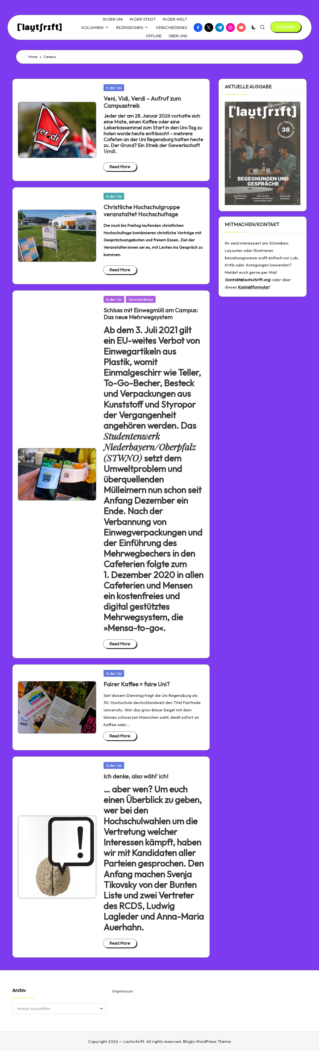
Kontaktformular (253, 287)
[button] (285, 27)
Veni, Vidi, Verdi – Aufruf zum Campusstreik (142, 102)
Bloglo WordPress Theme (207, 1041)
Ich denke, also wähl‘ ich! (136, 776)
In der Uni (114, 87)
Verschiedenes (140, 299)
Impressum (122, 991)
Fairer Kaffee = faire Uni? (137, 684)
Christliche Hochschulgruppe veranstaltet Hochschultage (142, 210)
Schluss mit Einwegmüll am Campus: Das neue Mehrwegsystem (151, 313)
